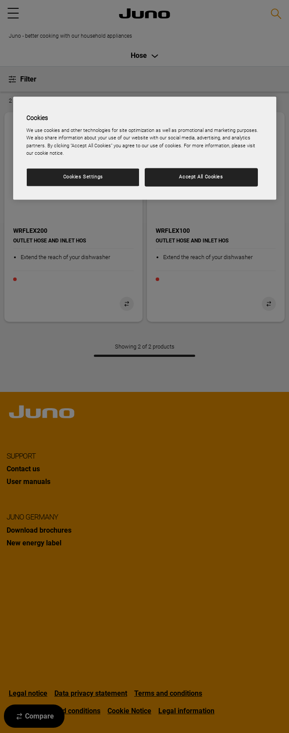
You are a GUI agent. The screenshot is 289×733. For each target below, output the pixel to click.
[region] (144, 147)
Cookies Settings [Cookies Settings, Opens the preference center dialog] (83, 177)
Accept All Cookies (201, 177)
